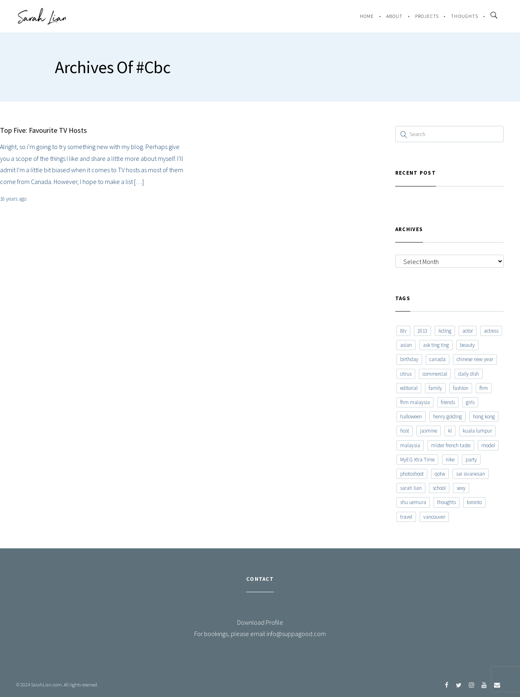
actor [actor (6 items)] (467, 330)
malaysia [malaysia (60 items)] (410, 445)
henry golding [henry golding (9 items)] (447, 416)
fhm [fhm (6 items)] (483, 388)
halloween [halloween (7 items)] (411, 416)
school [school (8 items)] (439, 488)
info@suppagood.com (296, 634)
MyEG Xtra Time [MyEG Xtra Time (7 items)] (417, 459)
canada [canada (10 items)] (437, 359)
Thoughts (464, 16)
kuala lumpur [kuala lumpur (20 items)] (477, 430)
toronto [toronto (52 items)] (474, 502)
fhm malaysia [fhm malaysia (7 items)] (415, 402)
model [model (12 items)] (488, 445)
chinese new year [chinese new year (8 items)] (475, 359)
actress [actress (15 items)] (491, 330)
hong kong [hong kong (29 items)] (484, 416)
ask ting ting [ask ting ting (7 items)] (436, 345)
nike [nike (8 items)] (450, 459)
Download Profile (260, 622)
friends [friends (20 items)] (448, 402)
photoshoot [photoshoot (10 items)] (412, 473)
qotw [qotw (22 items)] (440, 473)
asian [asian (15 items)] (406, 345)
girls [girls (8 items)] (470, 402)
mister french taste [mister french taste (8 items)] (450, 445)
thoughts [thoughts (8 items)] (446, 502)
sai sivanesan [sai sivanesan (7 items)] (470, 473)
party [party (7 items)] (471, 459)
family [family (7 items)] (435, 388)
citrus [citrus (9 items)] (406, 373)
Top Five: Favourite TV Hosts (43, 130)
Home (367, 16)
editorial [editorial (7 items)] (409, 388)
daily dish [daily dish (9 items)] (468, 373)
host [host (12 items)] (404, 430)
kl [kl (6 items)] (450, 430)
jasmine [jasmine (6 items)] (428, 430)
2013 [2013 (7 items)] (422, 330)
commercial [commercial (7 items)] (434, 373)
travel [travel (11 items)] (406, 516)
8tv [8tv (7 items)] (403, 330)
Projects (427, 16)
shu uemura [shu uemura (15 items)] (413, 502)
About (394, 16)
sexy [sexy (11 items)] (461, 488)
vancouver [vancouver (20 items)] (434, 516)
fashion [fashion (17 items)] (460, 388)
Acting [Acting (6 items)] (444, 330)
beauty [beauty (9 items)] (467, 345)
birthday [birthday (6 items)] (409, 359)
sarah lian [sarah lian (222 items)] (411, 488)
